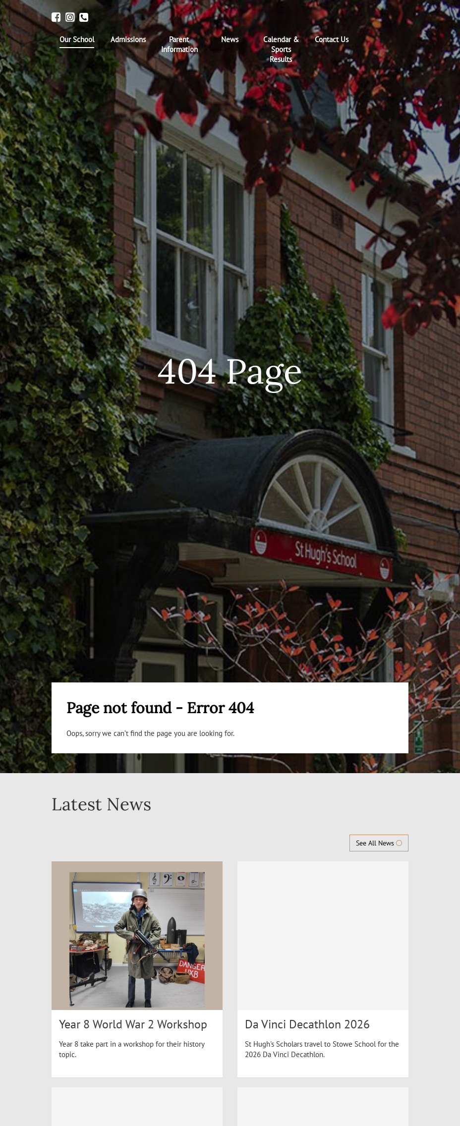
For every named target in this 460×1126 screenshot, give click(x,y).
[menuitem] (77, 41)
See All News (379, 843)
